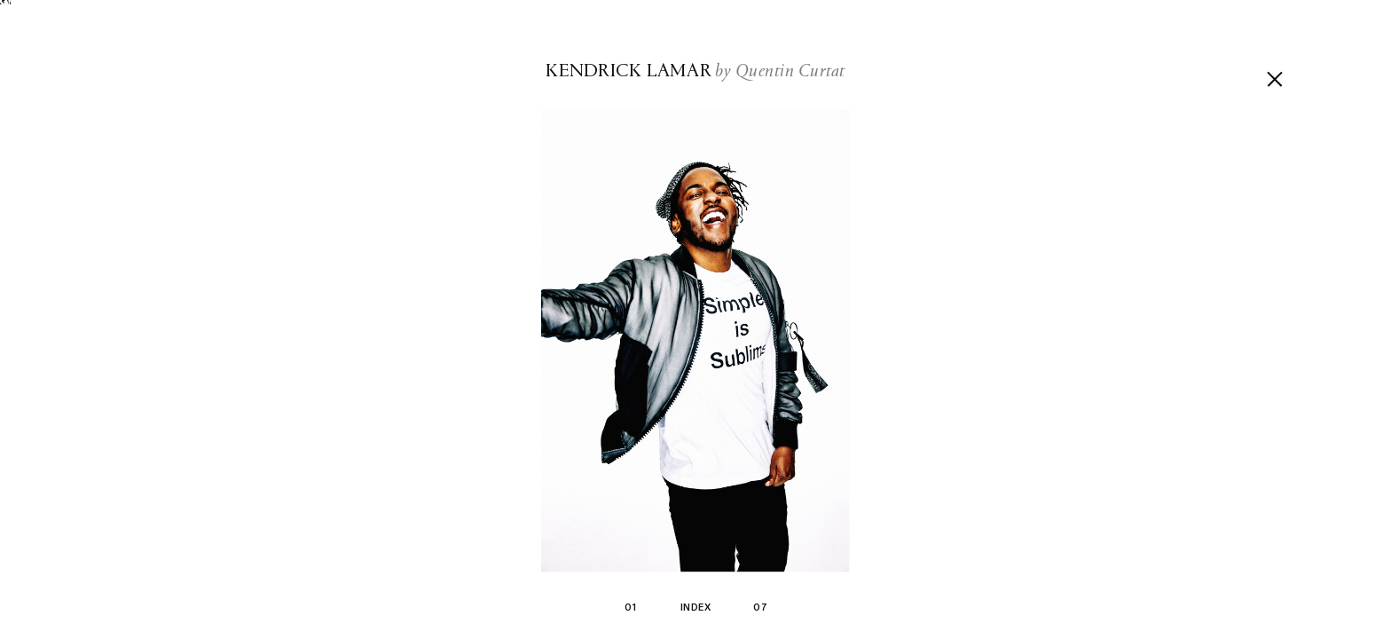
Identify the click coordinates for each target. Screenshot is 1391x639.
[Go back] (1275, 79)
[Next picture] (1043, 319)
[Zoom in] (695, 341)
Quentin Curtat (790, 72)
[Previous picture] (348, 319)
